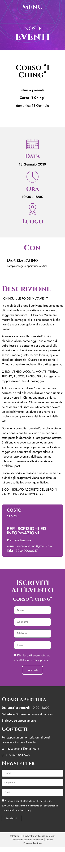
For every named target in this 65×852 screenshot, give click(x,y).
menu (32, 7)
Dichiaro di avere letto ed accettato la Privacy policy (32, 657)
